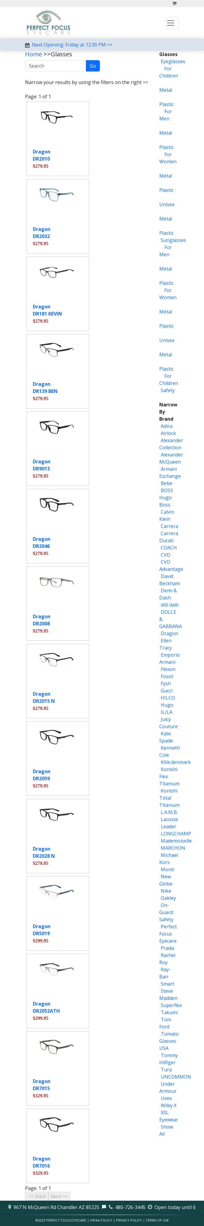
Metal (165, 90)
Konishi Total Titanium (169, 797)
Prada (167, 948)
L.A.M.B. (169, 812)
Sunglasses (173, 240)
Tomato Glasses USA (169, 1041)
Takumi (169, 1012)
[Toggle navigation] (172, 23)
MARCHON (173, 848)
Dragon (169, 633)
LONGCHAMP (176, 833)
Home (33, 54)
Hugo (167, 705)
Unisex (166, 204)
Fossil (167, 676)
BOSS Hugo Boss (166, 497)
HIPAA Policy (101, 1220)
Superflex (171, 1005)
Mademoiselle (176, 840)
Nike (166, 891)
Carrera (169, 526)
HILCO (168, 697)
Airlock (168, 433)
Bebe (166, 483)
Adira (166, 426)
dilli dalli (169, 605)
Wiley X (169, 1105)
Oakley (168, 898)
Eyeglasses (173, 61)
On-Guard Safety (166, 912)
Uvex (166, 1098)
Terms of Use (157, 1220)
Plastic (166, 104)
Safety (168, 390)
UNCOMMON (176, 1076)
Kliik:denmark (176, 762)
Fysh (166, 683)
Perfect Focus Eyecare (168, 933)
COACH (169, 547)
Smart (167, 984)
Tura (166, 1069)
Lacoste (169, 819)
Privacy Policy (129, 1220)
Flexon (168, 669)
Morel (167, 869)
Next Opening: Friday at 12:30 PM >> (72, 44)
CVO (165, 554)
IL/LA (166, 712)
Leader (168, 826)
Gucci (166, 690)
